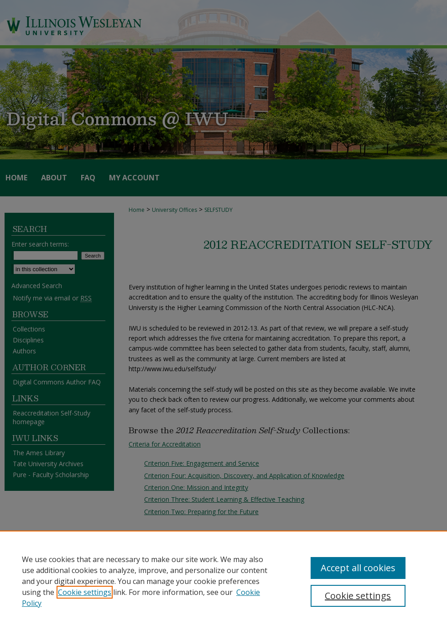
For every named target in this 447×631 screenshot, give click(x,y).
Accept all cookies (358, 568)
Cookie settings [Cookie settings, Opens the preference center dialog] (358, 595)
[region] (223, 581)
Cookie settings (84, 592)
